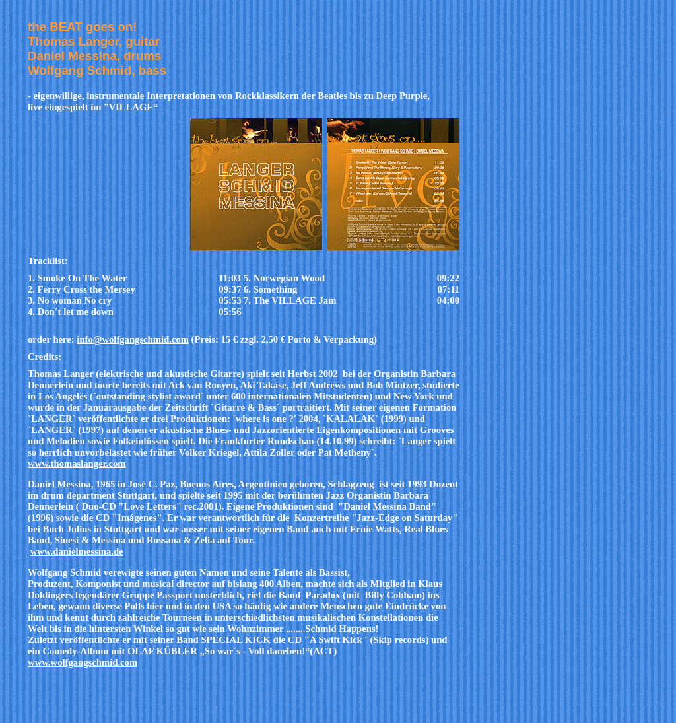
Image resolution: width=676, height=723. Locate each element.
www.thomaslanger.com (76, 463)
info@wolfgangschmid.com (133, 339)
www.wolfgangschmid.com (82, 662)
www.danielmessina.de (76, 551)
